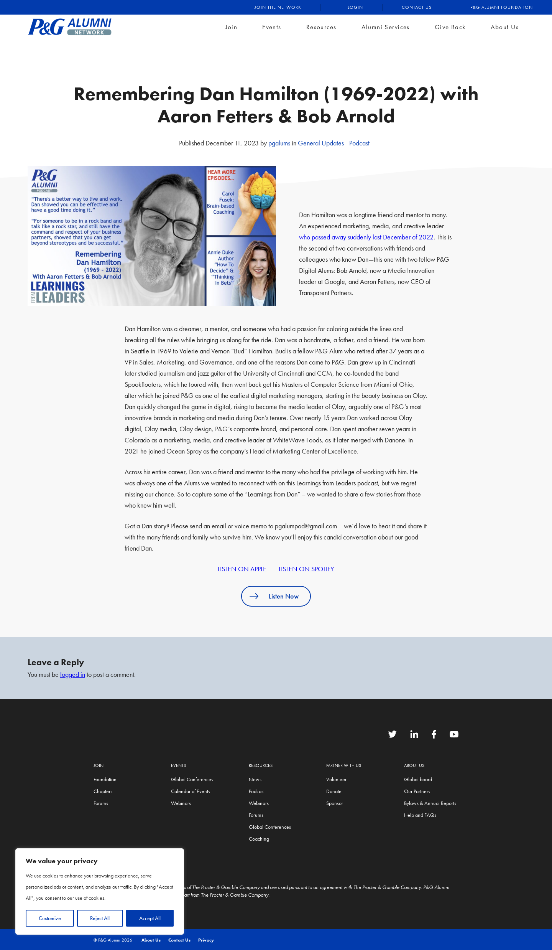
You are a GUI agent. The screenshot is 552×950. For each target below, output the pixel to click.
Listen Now (284, 596)
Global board (418, 779)
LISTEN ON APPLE (242, 568)
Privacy (206, 940)
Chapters (103, 791)
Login (355, 7)
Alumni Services (385, 27)
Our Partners (417, 791)
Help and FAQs (420, 814)
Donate (334, 791)
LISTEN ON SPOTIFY (306, 568)
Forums (101, 803)
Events (271, 27)
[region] (99, 891)
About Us (505, 27)
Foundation (105, 779)
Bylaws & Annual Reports (430, 803)
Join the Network (278, 7)
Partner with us (343, 765)
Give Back (450, 27)
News (255, 779)
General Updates (321, 143)
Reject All (100, 918)
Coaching (259, 838)
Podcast (359, 143)
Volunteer (336, 779)
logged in (72, 674)
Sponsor (334, 803)
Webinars (181, 803)
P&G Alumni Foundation (501, 7)
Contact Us (417, 7)
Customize (50, 918)
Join (231, 27)
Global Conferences (192, 779)
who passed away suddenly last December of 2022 (366, 237)
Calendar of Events (190, 791)
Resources (321, 27)
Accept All (150, 918)
